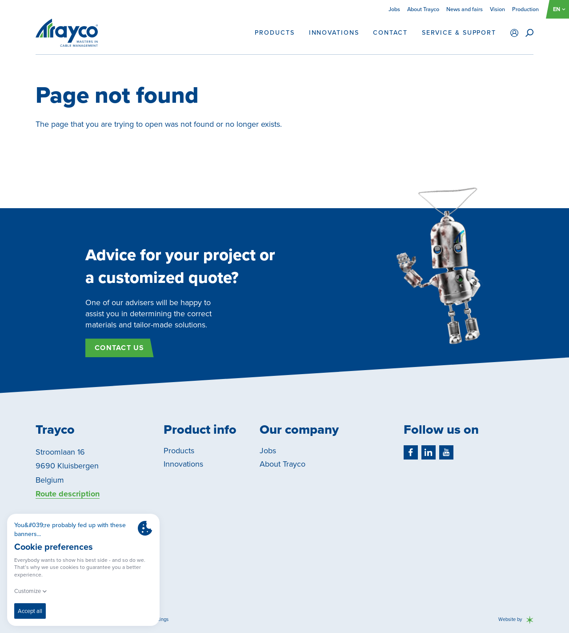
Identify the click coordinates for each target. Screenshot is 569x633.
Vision (497, 9)
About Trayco (423, 9)
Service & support (459, 32)
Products (274, 32)
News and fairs (464, 9)
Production (525, 9)
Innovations (334, 32)
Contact (390, 32)
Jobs (394, 9)
